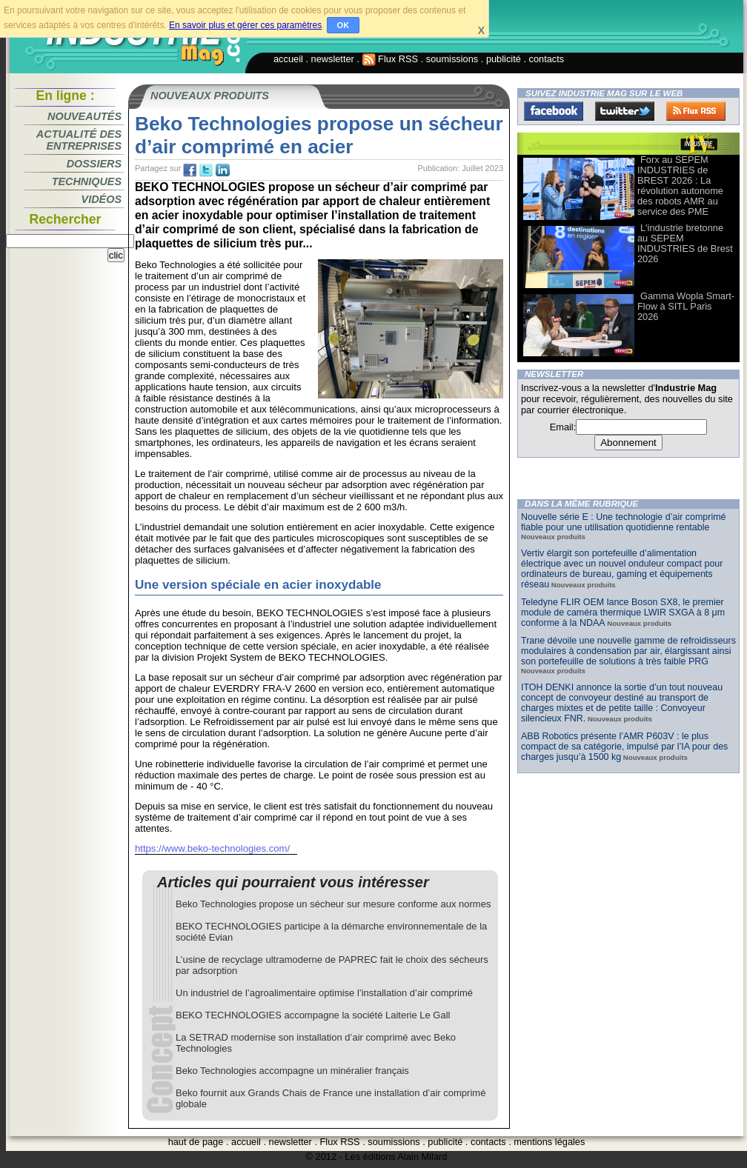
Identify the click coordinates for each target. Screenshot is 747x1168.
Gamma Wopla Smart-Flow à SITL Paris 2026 (685, 306)
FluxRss (696, 111)
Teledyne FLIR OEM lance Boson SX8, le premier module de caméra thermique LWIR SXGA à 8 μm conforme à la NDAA (623, 612)
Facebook (553, 111)
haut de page (196, 1141)
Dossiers (94, 164)
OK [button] (343, 25)
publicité (503, 58)
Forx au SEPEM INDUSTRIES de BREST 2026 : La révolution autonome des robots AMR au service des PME (680, 185)
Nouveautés (84, 116)
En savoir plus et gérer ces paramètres (245, 25)
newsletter (332, 58)
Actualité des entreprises (79, 140)
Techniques (87, 181)
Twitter (624, 111)
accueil (288, 58)
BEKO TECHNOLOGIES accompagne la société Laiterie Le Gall (313, 1015)
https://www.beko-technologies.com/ (212, 848)
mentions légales (549, 1141)
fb (189, 170)
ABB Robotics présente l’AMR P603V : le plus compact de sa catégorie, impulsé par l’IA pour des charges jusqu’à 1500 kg (624, 746)
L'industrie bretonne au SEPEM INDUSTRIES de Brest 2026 (685, 243)
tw (206, 170)
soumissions (452, 58)
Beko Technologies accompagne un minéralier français (292, 1070)
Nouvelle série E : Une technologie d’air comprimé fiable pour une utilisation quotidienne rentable (623, 522)
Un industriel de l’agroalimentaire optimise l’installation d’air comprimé (324, 992)
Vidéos (102, 199)
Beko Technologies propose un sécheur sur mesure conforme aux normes (333, 904)
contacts (547, 58)
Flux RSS (390, 58)
